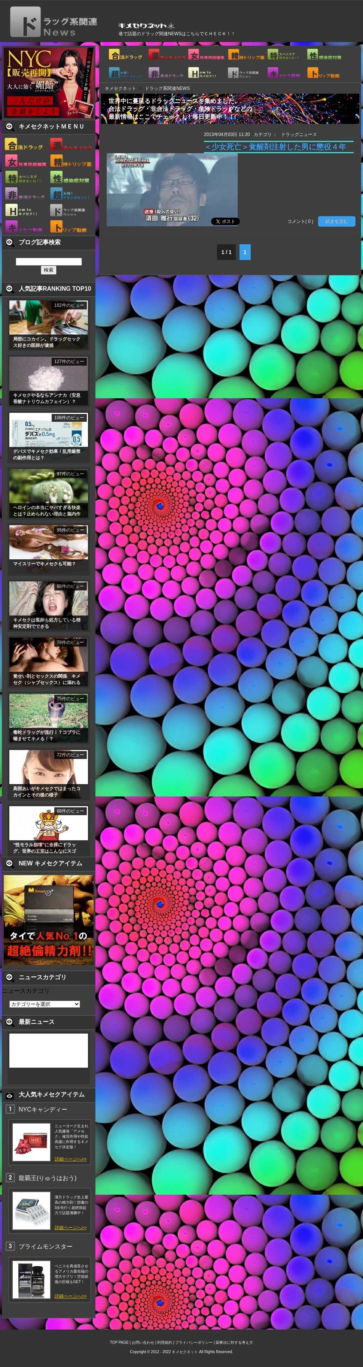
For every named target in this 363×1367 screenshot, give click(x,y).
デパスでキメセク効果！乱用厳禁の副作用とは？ (46, 454)
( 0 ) (309, 221)
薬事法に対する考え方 (234, 1342)
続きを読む (337, 221)
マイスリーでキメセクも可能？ (44, 563)
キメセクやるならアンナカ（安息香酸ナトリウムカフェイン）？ (46, 398)
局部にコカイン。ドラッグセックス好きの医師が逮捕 (46, 342)
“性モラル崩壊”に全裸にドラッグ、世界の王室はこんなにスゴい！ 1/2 (44, 848)
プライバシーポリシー (194, 1342)
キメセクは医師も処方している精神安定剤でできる (46, 623)
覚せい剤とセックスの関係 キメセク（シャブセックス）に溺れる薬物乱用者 (46, 680)
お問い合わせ (143, 1342)
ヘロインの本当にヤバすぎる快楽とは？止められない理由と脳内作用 (46, 511)
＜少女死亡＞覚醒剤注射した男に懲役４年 (275, 147)
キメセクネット (120, 88)
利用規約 (164, 1342)
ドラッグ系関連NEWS (167, 88)
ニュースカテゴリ (26, 991)
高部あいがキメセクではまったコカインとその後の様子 (46, 792)
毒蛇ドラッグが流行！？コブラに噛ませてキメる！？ (46, 735)
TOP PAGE (119, 1342)
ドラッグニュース (299, 134)
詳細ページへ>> (71, 1159)
